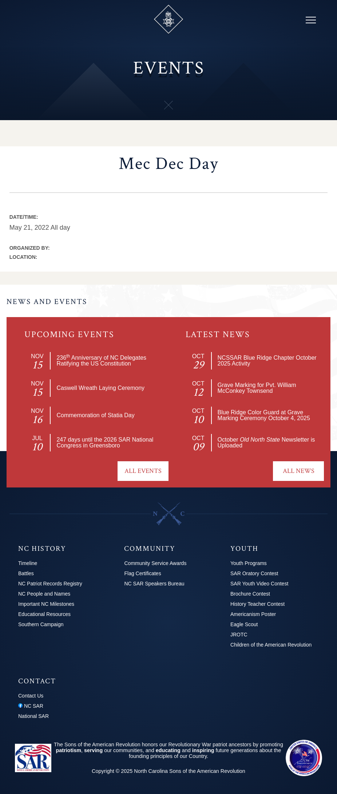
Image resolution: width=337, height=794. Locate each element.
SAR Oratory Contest (254, 573)
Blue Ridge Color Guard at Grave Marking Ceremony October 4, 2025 (264, 415)
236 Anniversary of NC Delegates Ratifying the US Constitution (101, 361)
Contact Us (30, 696)
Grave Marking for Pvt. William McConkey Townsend (257, 388)
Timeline (27, 563)
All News (298, 471)
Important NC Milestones (46, 604)
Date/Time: (23, 217)
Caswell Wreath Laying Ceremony (100, 388)
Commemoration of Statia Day (95, 415)
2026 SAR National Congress (104, 442)
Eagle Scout (244, 624)
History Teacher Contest (257, 604)
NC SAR (30, 706)
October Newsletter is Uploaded (266, 442)
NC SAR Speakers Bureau (154, 583)
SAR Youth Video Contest (259, 583)
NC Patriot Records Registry (50, 583)
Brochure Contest (250, 594)
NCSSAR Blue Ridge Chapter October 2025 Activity (267, 361)
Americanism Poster (253, 614)
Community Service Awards (155, 563)
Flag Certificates (142, 573)
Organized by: (29, 248)
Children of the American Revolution (271, 645)
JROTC (238, 634)
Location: (23, 257)
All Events (143, 471)
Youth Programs (248, 563)
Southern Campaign (41, 624)
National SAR (33, 716)
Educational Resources (44, 614)
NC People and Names (44, 594)
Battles (26, 573)
